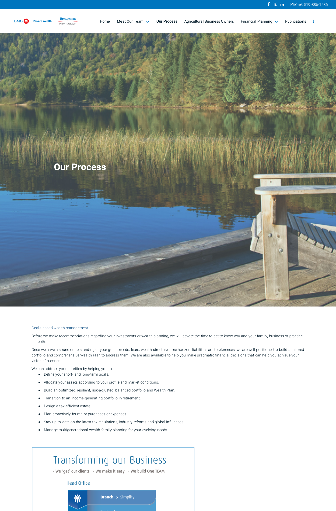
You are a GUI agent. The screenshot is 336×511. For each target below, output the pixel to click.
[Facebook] (268, 4)
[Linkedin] (282, 4)
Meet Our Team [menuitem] (133, 21)
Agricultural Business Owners (209, 21)
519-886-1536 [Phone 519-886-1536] (316, 4)
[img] (168, 153)
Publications (295, 21)
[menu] (313, 21)
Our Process (166, 21)
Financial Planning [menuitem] (259, 21)
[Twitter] (275, 4)
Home (105, 21)
